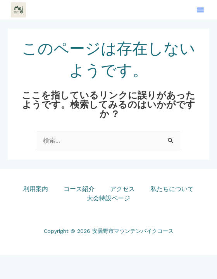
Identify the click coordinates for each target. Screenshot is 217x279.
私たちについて (172, 189)
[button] (200, 10)
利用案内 (35, 189)
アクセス (122, 189)
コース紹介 (79, 189)
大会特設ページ (108, 198)
